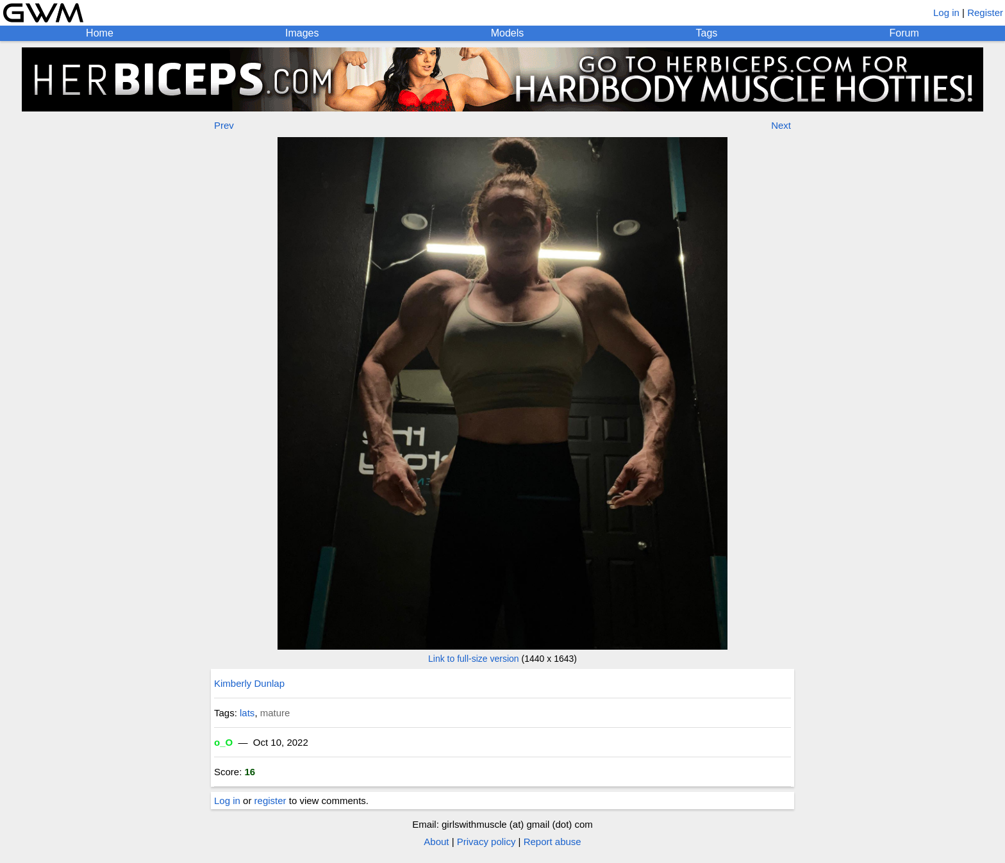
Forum (904, 33)
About (436, 841)
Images (302, 33)
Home (99, 33)
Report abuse (552, 841)
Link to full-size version (473, 658)
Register (985, 12)
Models (507, 33)
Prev (224, 125)
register (270, 800)
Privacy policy (486, 841)
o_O (223, 742)
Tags (707, 33)
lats (247, 712)
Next (781, 125)
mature (275, 712)
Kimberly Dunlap (249, 683)
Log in (946, 12)
